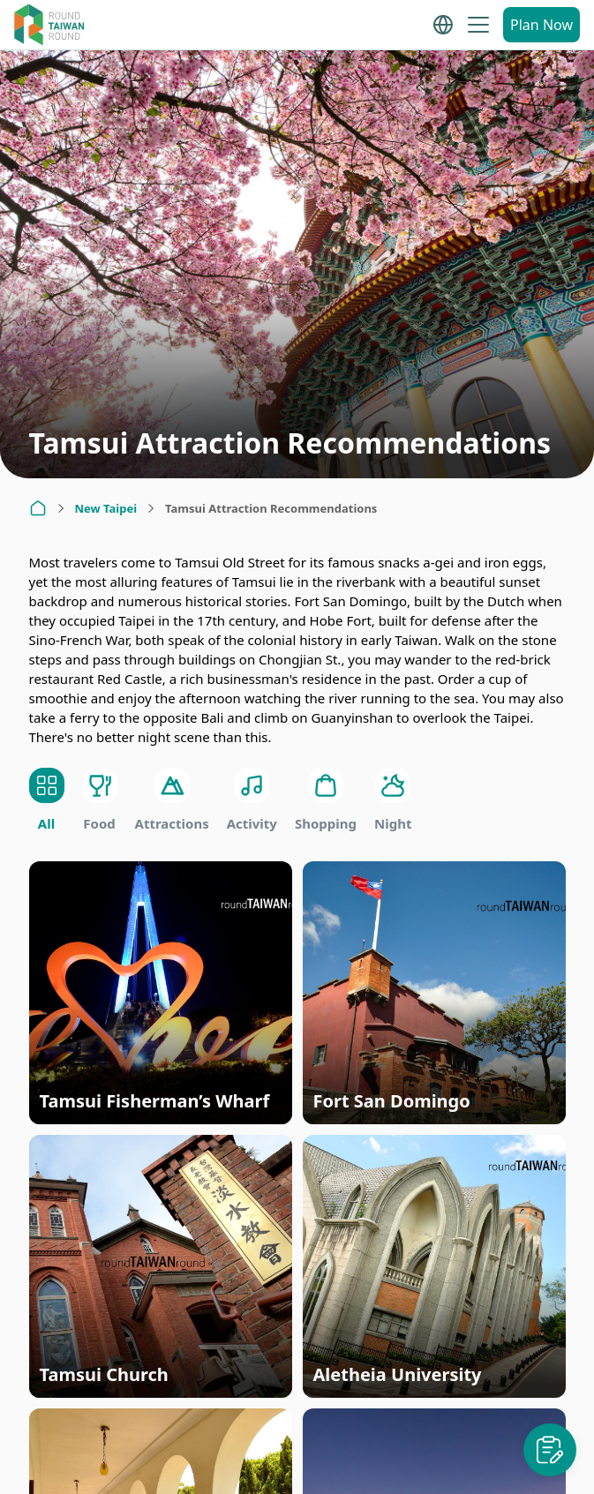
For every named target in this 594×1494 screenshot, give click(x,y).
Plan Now (541, 24)
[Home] (38, 508)
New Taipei (106, 508)
